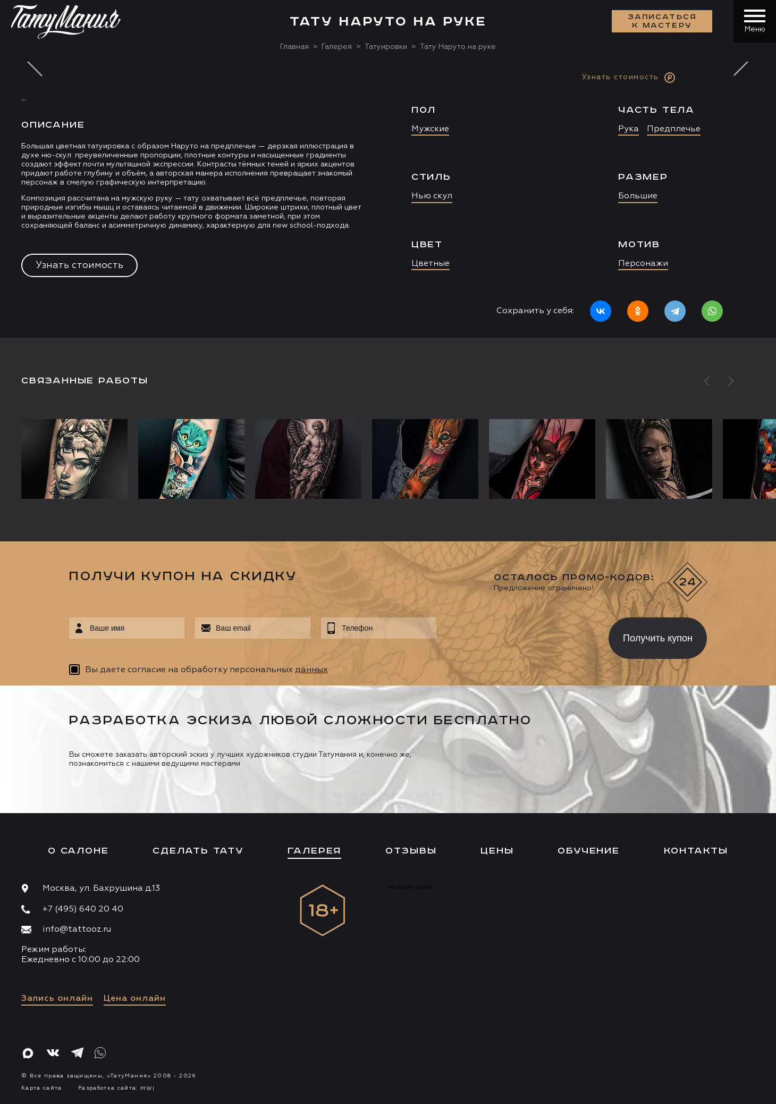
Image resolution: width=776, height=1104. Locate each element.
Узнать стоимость (79, 265)
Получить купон (658, 638)
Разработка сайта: (116, 1088)
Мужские (430, 129)
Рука (628, 129)
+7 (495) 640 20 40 (83, 909)
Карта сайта (41, 1088)
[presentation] (515, 635)
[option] (388, 200)
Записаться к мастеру (662, 21)
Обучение (588, 851)
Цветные (430, 264)
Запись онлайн (57, 998)
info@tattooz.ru (77, 929)
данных (311, 670)
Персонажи (643, 264)
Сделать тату (198, 851)
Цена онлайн (135, 998)
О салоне (78, 851)
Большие (637, 196)
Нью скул (431, 196)
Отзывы (411, 851)
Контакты (696, 851)
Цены (496, 851)
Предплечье (674, 129)
